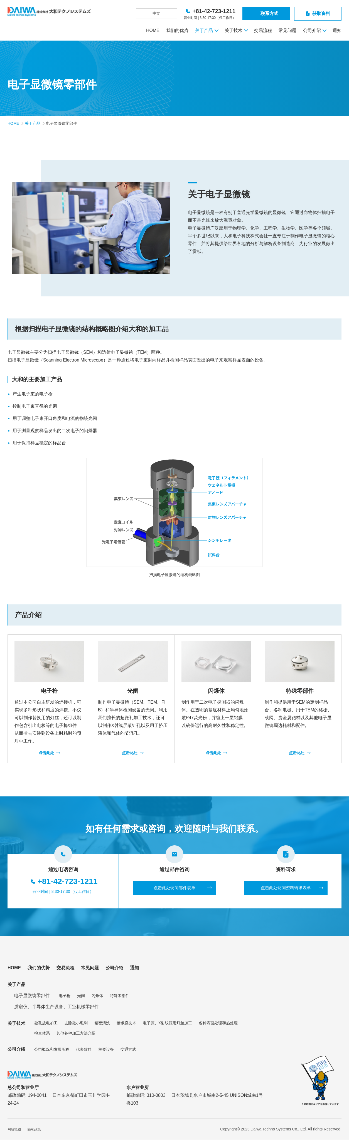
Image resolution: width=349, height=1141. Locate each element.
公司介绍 (312, 30)
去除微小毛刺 (76, 1024)
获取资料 (321, 13)
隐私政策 (34, 1131)
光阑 (81, 997)
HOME (152, 30)
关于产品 (204, 30)
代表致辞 (84, 1050)
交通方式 (128, 1050)
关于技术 (233, 30)
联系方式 (269, 13)
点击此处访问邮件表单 (174, 888)
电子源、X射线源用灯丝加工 (167, 1024)
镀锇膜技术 (126, 1024)
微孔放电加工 (46, 1024)
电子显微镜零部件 (32, 997)
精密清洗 (102, 1024)
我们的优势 (177, 30)
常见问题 (287, 30)
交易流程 (263, 30)
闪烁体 (97, 997)
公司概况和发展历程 (51, 1050)
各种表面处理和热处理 (218, 1024)
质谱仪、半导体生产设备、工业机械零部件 (56, 1008)
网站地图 (14, 1131)
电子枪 (64, 997)
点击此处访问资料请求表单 (286, 888)
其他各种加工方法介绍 (75, 1034)
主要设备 (106, 1050)
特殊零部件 (119, 997)
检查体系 (42, 1034)
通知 (337, 30)
